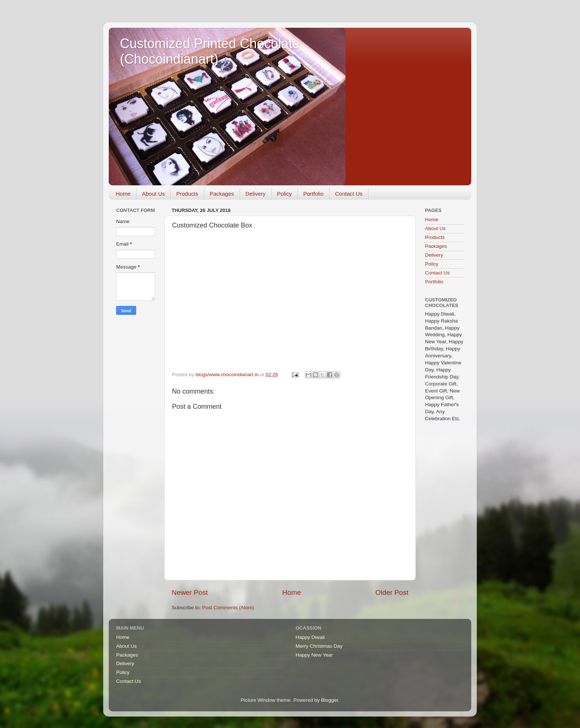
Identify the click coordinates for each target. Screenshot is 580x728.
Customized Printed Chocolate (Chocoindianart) (210, 51)
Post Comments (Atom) (228, 607)
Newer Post (190, 592)
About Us (153, 194)
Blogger (329, 700)
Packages (222, 194)
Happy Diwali (310, 637)
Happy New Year (314, 655)
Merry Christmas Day (319, 646)
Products (187, 194)
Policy (284, 194)
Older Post (391, 592)
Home (123, 194)
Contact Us (348, 194)
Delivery (256, 194)
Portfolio (313, 194)
